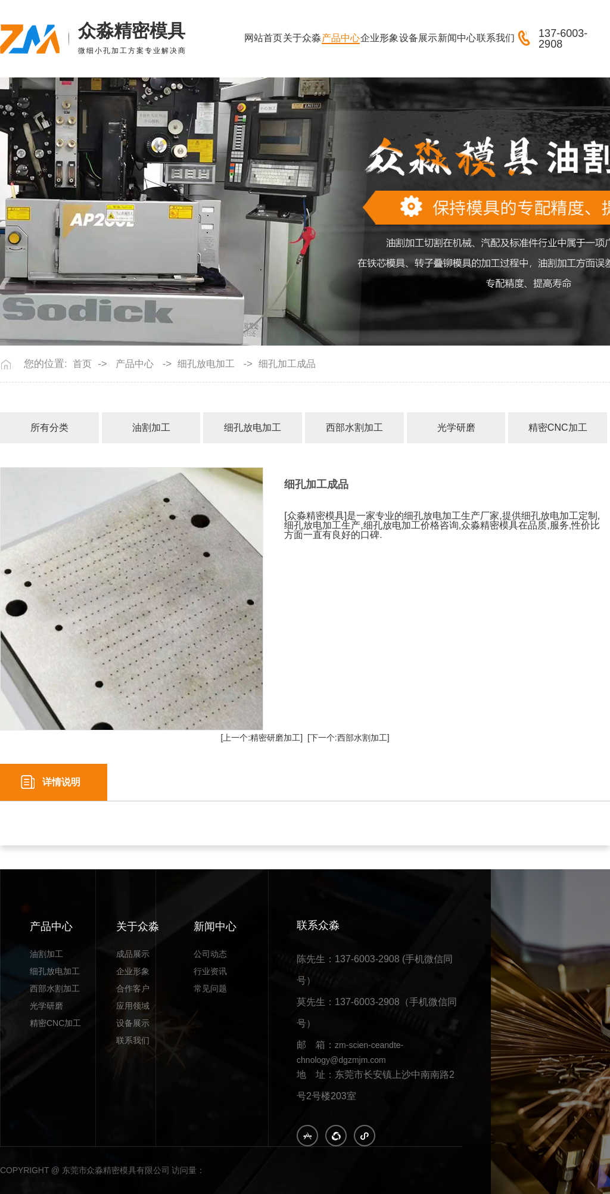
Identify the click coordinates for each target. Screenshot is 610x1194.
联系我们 (496, 38)
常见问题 (210, 988)
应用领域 (133, 1006)
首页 (82, 364)
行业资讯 (210, 971)
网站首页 (263, 38)
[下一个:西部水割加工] (348, 737)
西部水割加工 (354, 427)
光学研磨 (456, 427)
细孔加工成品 (287, 364)
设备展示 (418, 38)
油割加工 (151, 427)
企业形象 (379, 38)
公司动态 (210, 954)
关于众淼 (302, 38)
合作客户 (133, 988)
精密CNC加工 (557, 427)
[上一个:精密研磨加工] (261, 737)
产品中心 (341, 38)
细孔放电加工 (206, 364)
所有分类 (49, 427)
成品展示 (133, 954)
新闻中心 (457, 38)
